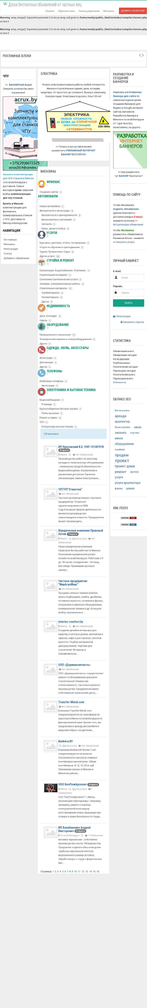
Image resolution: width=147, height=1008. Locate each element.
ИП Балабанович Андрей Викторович (74, 829)
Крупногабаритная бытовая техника (59, 409)
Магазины (108, 11)
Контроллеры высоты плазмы (57, 426)
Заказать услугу (125, 242)
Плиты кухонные (50, 413)
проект (122, 460)
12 (83, 871)
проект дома (125, 466)
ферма (118, 488)
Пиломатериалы (50, 297)
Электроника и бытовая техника (67, 391)
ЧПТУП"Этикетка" (70, 489)
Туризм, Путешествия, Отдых (55, 251)
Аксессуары (46, 358)
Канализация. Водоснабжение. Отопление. (63, 270)
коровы (134, 432)
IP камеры (46, 404)
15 (94, 871)
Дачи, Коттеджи (48, 316)
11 (79, 871)
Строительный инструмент (53, 275)
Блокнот (50, 11)
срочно (134, 471)
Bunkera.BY (65, 741)
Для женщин (46, 362)
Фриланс (49, 183)
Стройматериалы (50, 293)
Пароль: (118, 286)
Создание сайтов (49, 192)
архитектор (122, 421)
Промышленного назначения (55, 334)
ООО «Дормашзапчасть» (74, 665)
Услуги (47, 234)
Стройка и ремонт (56, 262)
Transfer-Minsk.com (71, 702)
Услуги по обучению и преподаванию (60, 247)
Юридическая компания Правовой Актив (80, 532)
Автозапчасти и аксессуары (55, 210)
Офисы (43, 320)
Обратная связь (66, 11)
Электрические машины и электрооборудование (66, 339)
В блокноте (119, 382)
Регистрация (11, 248)
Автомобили (48, 197)
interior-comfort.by (70, 621)
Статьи (8, 253)
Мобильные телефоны (51, 381)
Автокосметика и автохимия (56, 219)
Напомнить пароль (132, 322)
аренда (120, 416)
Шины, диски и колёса (53, 228)
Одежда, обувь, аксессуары (63, 349)
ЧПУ (42, 422)
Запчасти (46, 224)
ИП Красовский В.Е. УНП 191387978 (81, 447)
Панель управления (89, 11)
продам (122, 455)
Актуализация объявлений (128, 224)
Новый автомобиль (50, 206)
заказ (137, 427)
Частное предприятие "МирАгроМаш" (72, 582)
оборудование (124, 444)
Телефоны (50, 372)
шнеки (130, 488)
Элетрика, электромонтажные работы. (60, 284)
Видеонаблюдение (50, 400)
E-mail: (117, 271)
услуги (119, 477)
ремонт (120, 472)
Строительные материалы (53, 288)
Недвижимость (54, 307)
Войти (128, 302)
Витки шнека (122, 410)
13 (86, 871)
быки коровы (122, 427)
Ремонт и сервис (48, 417)
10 (75, 871)
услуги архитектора (127, 483)
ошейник (120, 449)
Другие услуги (47, 256)
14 (90, 871)
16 (97, 871)
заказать (121, 432)
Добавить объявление (133, 10)
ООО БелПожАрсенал (72, 784)
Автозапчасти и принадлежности (59, 215)
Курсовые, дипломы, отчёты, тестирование (63, 243)
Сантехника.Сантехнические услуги (59, 279)
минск (119, 438)
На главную (10, 239)
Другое (45, 301)
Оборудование (53, 326)
